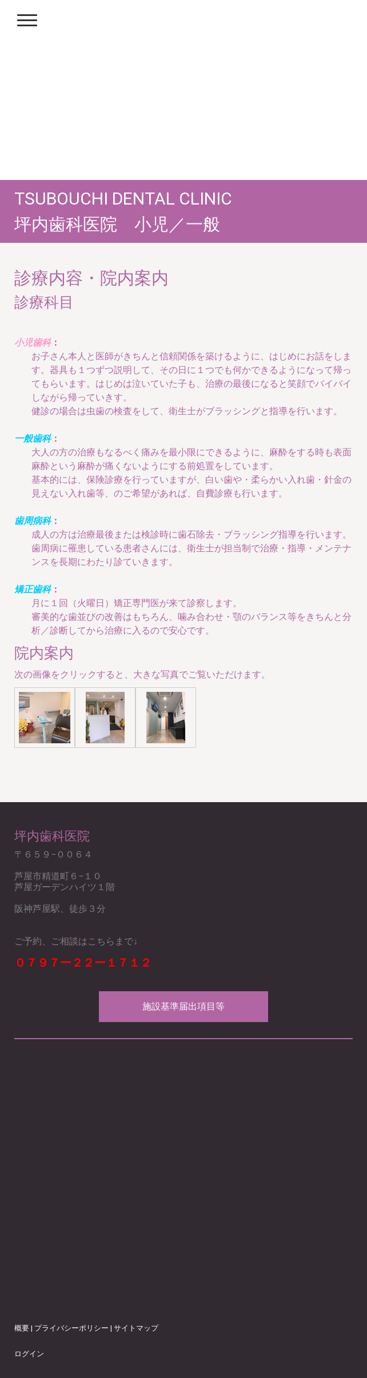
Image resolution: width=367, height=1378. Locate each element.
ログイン (29, 1353)
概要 (21, 1328)
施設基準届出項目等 (183, 1006)
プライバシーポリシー (71, 1328)
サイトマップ (136, 1328)
